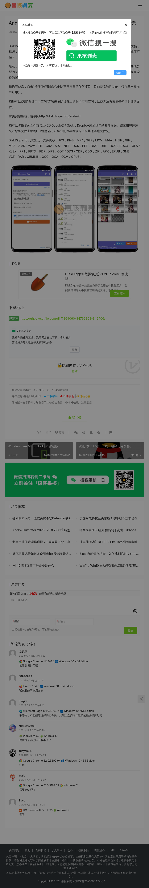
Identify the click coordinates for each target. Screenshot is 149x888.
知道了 (120, 72)
